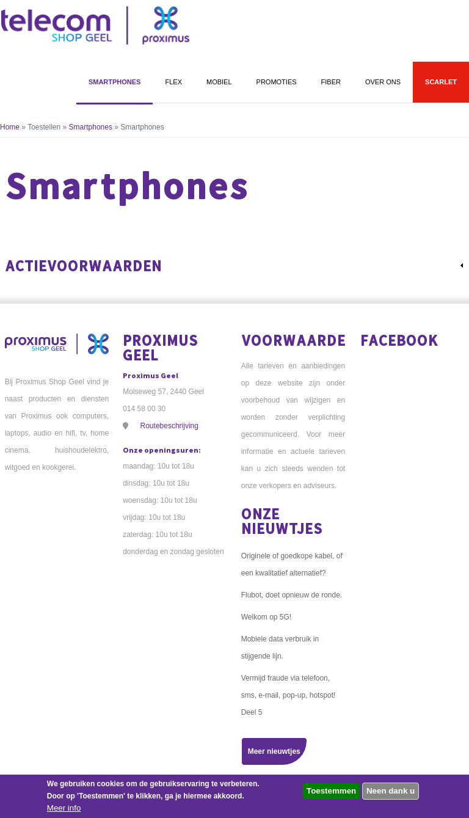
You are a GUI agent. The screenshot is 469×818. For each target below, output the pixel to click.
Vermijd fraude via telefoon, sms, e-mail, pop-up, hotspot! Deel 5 (288, 695)
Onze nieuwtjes (281, 521)
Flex (173, 82)
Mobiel (219, 82)
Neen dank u (390, 790)
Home (10, 127)
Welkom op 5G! (266, 617)
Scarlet (441, 82)
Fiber (331, 82)
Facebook (399, 339)
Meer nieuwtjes (274, 751)
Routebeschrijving (169, 426)
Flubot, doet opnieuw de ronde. (291, 595)
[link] (235, 265)
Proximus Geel (160, 347)
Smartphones (115, 82)
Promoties (276, 82)
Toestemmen (331, 790)
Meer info (64, 808)
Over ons (383, 82)
